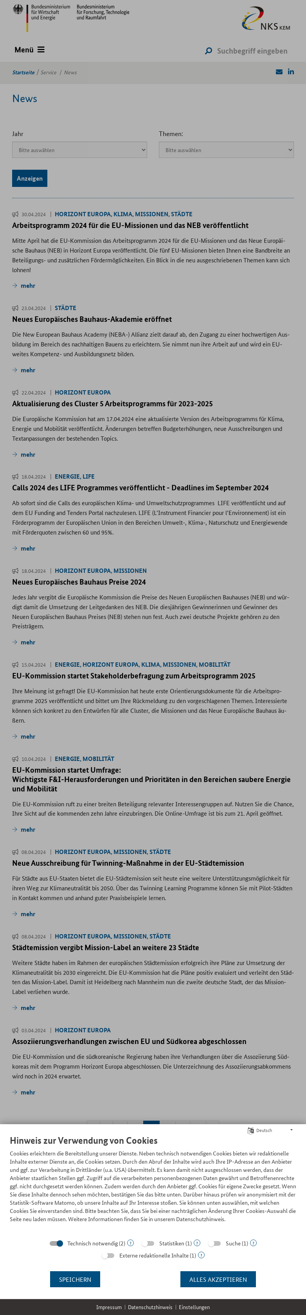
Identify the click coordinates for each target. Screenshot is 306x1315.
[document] (153, 1184)
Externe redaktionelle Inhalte (154, 1255)
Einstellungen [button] (194, 1307)
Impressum (109, 1307)
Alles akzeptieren (218, 1279)
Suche (233, 1243)
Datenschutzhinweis (150, 1307)
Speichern (75, 1279)
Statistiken (171, 1243)
